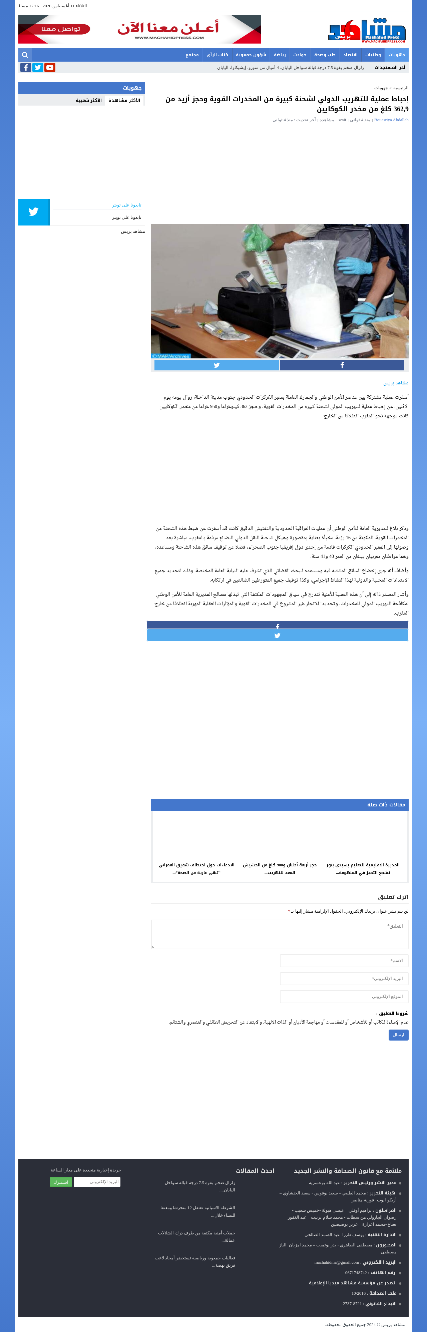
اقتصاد (350, 55)
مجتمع (192, 55)
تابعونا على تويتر (127, 217)
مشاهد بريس (133, 231)
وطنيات (373, 55)
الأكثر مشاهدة (124, 100)
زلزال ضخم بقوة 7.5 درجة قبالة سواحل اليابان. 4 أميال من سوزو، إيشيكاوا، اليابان (290, 67)
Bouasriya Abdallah (391, 119)
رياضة (280, 55)
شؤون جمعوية (251, 55)
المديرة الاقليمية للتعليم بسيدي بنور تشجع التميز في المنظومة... (363, 868)
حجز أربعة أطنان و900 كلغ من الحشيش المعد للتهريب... (280, 868)
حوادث (300, 55)
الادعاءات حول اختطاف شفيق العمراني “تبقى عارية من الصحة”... (197, 868)
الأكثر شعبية (89, 100)
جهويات (397, 55)
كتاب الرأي (217, 55)
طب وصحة (325, 55)
